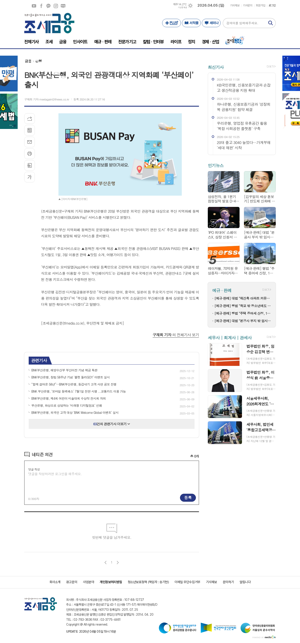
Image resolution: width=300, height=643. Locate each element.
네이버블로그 (63, 6)
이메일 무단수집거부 (187, 582)
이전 (105, 562)
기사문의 (247, 5)
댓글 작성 (34, 469)
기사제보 (234, 5)
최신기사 (215, 67)
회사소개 (54, 582)
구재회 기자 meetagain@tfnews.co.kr (46, 99)
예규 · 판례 (221, 290)
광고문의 (71, 582)
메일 (29, 142)
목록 (29, 130)
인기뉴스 (215, 165)
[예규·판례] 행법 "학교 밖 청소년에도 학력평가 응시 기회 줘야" (242, 305)
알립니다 (245, 582)
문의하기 (228, 582)
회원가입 (260, 5)
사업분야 (88, 582)
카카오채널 (48, 6)
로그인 (272, 5)
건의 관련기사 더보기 (111, 424)
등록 (188, 497)
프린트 (29, 153)
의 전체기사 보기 (176, 334)
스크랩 (29, 165)
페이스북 (41, 6)
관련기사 (39, 360)
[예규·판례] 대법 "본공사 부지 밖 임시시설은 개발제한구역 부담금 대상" (242, 320)
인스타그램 (55, 6)
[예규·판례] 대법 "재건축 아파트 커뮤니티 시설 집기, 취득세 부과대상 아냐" (242, 298)
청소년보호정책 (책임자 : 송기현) (148, 582)
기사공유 (29, 118)
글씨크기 (29, 177)
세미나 (211, 23)
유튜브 (34, 6)
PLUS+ (171, 23)
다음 (117, 562)
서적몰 (191, 23)
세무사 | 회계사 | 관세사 (229, 337)
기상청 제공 (182, 7)
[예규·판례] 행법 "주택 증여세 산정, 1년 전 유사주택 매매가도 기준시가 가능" (242, 313)
